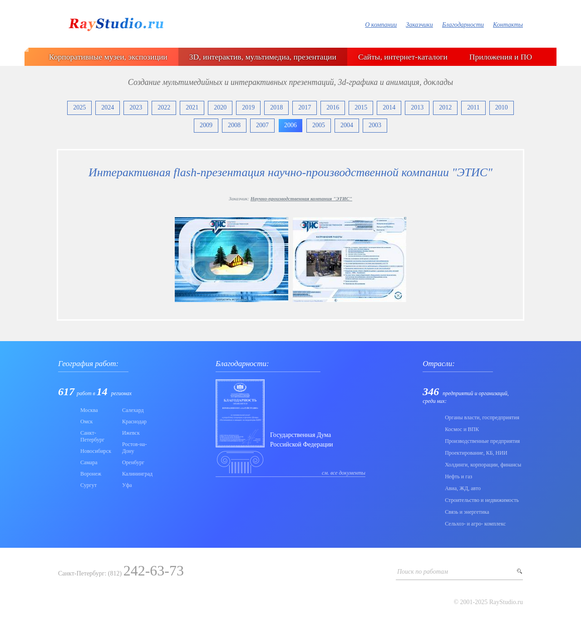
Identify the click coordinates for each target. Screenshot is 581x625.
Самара (89, 462)
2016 (332, 107)
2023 (135, 107)
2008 (234, 125)
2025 (79, 107)
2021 (192, 107)
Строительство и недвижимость (482, 500)
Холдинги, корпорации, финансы (483, 464)
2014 (389, 107)
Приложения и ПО (500, 56)
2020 (220, 107)
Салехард (133, 410)
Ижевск (131, 433)
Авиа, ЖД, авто (463, 488)
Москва (89, 410)
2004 (346, 125)
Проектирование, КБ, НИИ (476, 453)
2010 (501, 107)
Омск (86, 421)
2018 (276, 107)
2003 (375, 125)
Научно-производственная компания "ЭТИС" (301, 198)
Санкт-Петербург (92, 436)
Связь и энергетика (467, 512)
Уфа (127, 485)
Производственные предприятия (482, 441)
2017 (304, 107)
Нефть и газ (458, 476)
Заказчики (419, 24)
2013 (417, 107)
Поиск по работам (422, 571)
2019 (248, 107)
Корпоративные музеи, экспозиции (108, 56)
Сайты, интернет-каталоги (403, 56)
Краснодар (134, 421)
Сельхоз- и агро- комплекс (475, 524)
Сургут (88, 485)
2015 (361, 107)
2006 (290, 125)
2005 (318, 125)
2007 (262, 125)
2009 (206, 125)
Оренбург (133, 462)
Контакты (508, 24)
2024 (107, 107)
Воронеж (90, 474)
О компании (381, 24)
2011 (473, 107)
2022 (164, 107)
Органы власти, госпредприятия (482, 417)
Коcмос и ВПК (462, 429)
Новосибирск (95, 451)
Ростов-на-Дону (134, 447)
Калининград (137, 474)
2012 (445, 107)
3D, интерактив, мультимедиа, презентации (262, 56)
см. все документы (343, 473)
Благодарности (463, 24)
